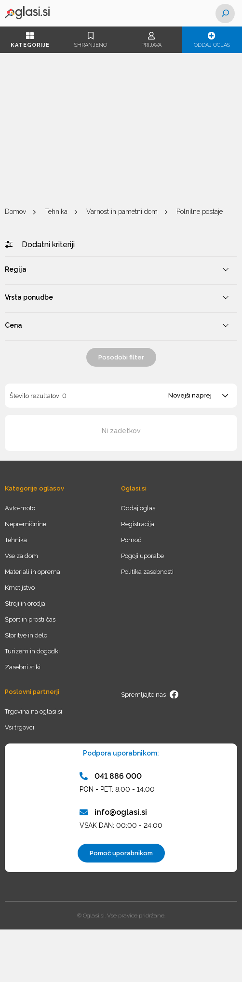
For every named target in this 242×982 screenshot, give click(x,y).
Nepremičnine (25, 524)
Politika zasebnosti (147, 571)
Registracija (137, 524)
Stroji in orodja (25, 603)
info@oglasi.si (113, 812)
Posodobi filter (121, 357)
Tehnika (56, 211)
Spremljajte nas (150, 694)
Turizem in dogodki (32, 651)
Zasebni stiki (22, 667)
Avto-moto (20, 508)
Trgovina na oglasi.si (33, 711)
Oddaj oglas (212, 40)
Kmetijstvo (20, 587)
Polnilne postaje (199, 211)
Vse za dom (21, 555)
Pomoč (131, 540)
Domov (15, 211)
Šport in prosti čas (30, 619)
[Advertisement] (121, 130)
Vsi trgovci (19, 727)
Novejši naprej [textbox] (190, 395)
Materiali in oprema (32, 571)
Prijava (151, 40)
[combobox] (196, 395)
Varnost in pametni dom (122, 211)
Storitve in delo (26, 635)
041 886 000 (111, 776)
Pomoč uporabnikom (121, 853)
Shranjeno (91, 40)
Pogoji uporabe (142, 555)
